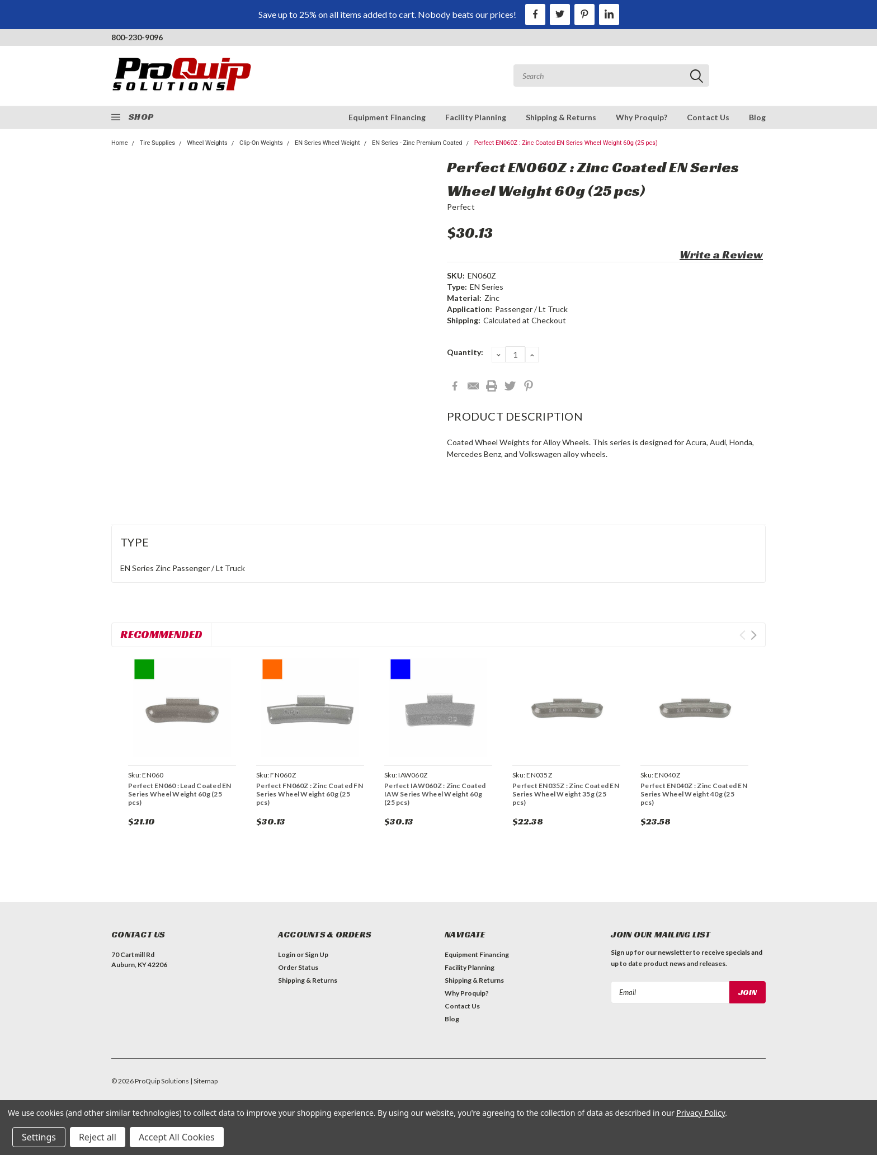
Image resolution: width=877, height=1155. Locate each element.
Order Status (298, 967)
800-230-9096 (137, 37)
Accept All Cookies (177, 1137)
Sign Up (316, 954)
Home (119, 143)
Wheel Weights (207, 143)
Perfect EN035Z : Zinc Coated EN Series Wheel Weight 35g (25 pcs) (565, 794)
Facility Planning (475, 117)
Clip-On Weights (261, 143)
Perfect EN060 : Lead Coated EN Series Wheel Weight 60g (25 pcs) (180, 794)
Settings (39, 1137)
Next (753, 635)
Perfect (461, 206)
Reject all (97, 1137)
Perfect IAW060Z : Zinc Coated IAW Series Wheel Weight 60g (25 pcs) (434, 794)
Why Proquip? (641, 117)
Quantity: (465, 352)
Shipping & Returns (561, 117)
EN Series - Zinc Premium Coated (417, 143)
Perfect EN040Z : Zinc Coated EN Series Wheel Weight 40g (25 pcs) (693, 794)
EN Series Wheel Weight (327, 143)
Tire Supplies (157, 143)
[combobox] (611, 75)
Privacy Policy (700, 1112)
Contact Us (708, 117)
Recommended (161, 634)
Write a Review (721, 254)
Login (286, 954)
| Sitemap (204, 1081)
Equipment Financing (387, 117)
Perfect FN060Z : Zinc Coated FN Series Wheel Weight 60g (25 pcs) (309, 794)
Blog (757, 117)
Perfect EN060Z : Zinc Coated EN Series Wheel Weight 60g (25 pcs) (566, 143)
